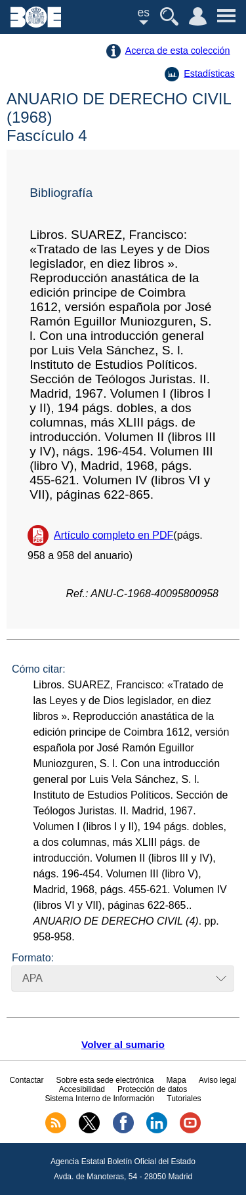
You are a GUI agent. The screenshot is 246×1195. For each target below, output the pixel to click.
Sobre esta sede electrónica (105, 1080)
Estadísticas (209, 73)
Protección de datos (152, 1089)
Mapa (176, 1080)
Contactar (26, 1080)
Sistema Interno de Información (99, 1098)
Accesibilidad (82, 1089)
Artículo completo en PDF (113, 535)
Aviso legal (218, 1080)
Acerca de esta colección (177, 50)
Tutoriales (184, 1098)
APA (32, 978)
